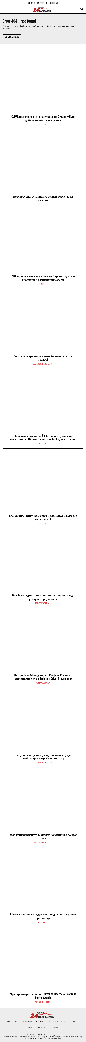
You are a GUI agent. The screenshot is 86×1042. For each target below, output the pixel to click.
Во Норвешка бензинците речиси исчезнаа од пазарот (43, 198)
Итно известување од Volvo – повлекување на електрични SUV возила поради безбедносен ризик (43, 437)
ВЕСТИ (42, 124)
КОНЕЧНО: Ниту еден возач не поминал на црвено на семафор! (43, 517)
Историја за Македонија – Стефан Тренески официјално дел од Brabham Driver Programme (43, 676)
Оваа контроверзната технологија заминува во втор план (43, 836)
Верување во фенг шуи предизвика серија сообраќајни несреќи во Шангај (43, 756)
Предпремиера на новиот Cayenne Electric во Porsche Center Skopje (43, 995)
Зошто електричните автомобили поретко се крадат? (43, 357)
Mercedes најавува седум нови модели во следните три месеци (43, 916)
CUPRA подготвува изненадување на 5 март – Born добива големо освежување (43, 118)
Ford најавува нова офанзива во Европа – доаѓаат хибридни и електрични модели (43, 277)
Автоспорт (43, 683)
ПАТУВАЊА (42, 603)
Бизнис (42, 922)
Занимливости (42, 364)
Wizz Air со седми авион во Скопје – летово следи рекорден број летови (43, 597)
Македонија (43, 1002)
